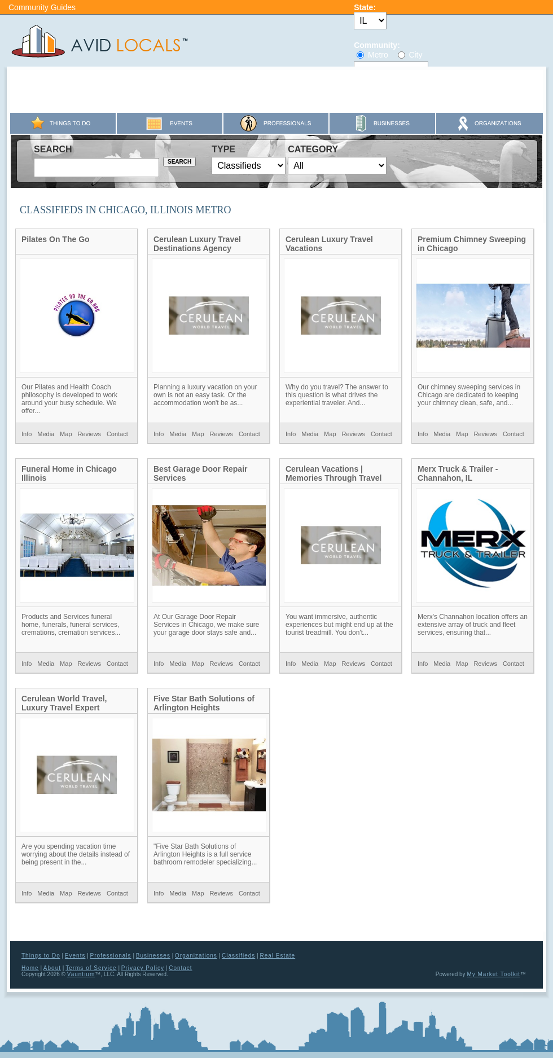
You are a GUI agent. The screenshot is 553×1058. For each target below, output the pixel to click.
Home (30, 968)
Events (75, 955)
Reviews (89, 434)
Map (66, 434)
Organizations (196, 955)
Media (45, 434)
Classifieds (238, 955)
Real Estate (277, 955)
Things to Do (40, 955)
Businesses (153, 955)
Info (26, 434)
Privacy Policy (142, 968)
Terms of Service (90, 968)
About (52, 968)
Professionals (110, 955)
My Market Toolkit (493, 974)
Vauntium (81, 974)
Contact (117, 434)
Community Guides (42, 7)
